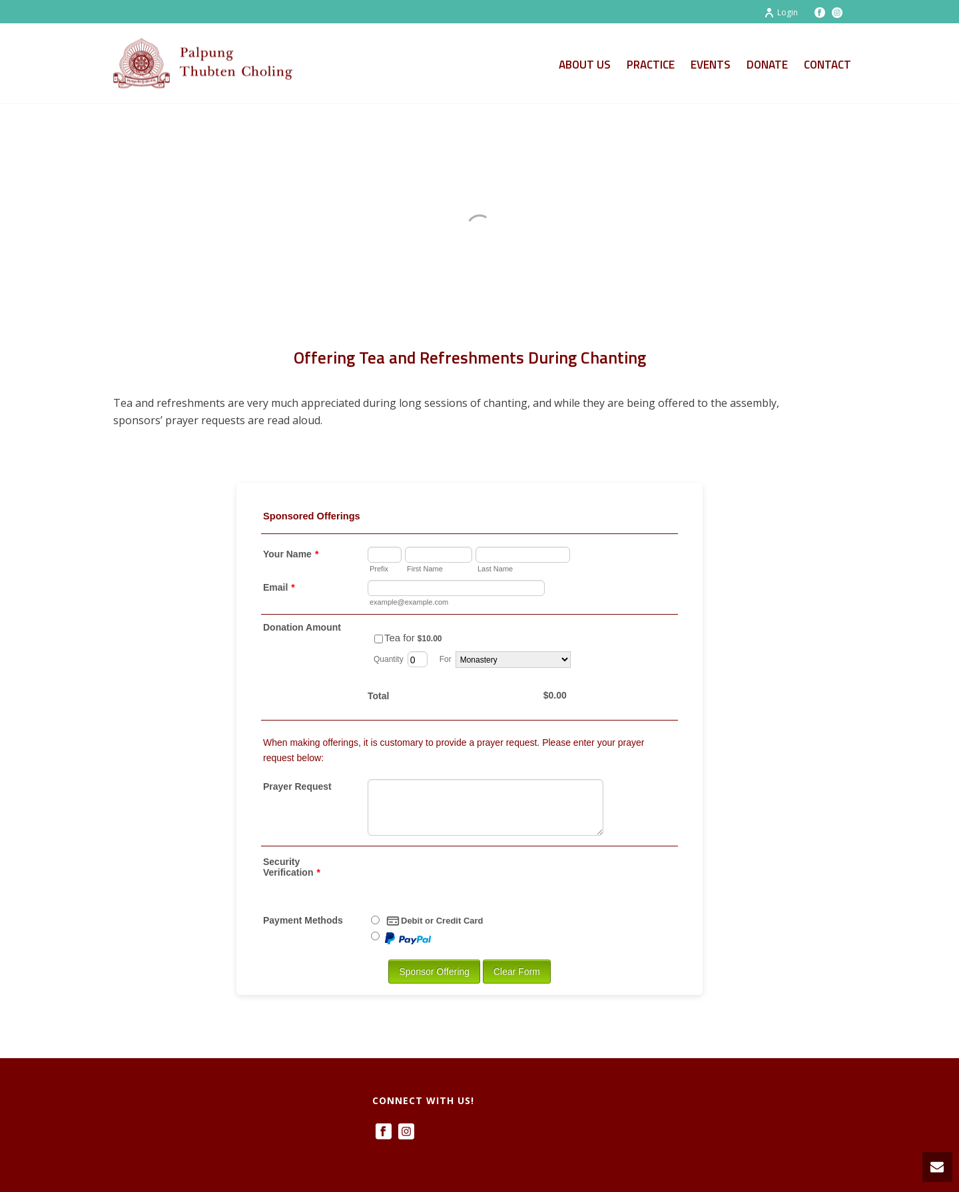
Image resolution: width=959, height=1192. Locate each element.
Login (781, 12)
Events (711, 64)
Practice (651, 64)
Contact (827, 64)
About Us (585, 64)
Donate (767, 64)
